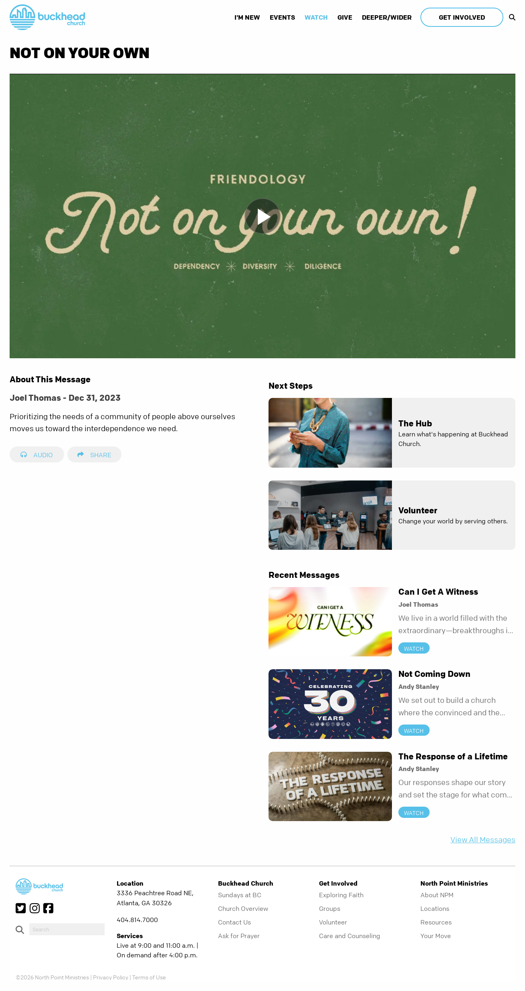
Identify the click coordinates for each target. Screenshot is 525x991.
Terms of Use (149, 977)
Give (344, 17)
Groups (329, 908)
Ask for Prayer (239, 936)
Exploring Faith (341, 895)
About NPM (437, 895)
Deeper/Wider (387, 17)
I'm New (247, 17)
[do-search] (67, 929)
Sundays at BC (239, 895)
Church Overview (243, 908)
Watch (316, 17)
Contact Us (234, 922)
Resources (436, 922)
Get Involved (462, 17)
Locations (434, 908)
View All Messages (482, 839)
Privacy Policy (110, 977)
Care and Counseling (349, 936)
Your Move (435, 936)
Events (282, 17)
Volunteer (333, 922)
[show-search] (510, 17)
